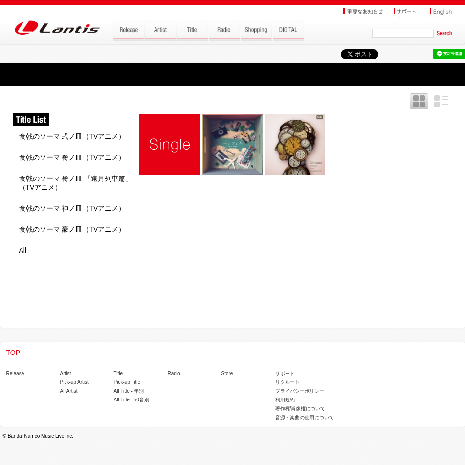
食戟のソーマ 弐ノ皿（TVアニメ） (72, 136)
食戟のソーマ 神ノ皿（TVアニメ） (72, 208)
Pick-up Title (127, 382)
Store (227, 373)
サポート (285, 373)
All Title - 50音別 (131, 399)
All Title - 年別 (129, 391)
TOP (13, 352)
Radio (174, 373)
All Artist (69, 391)
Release (15, 373)
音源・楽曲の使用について (304, 417)
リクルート (287, 382)
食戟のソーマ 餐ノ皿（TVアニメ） (72, 157)
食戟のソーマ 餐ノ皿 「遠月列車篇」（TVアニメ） (76, 183)
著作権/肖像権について (300, 408)
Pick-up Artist (74, 382)
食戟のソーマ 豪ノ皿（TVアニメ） (72, 229)
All (23, 250)
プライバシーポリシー (299, 391)
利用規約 (285, 399)
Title (118, 373)
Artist (65, 373)
